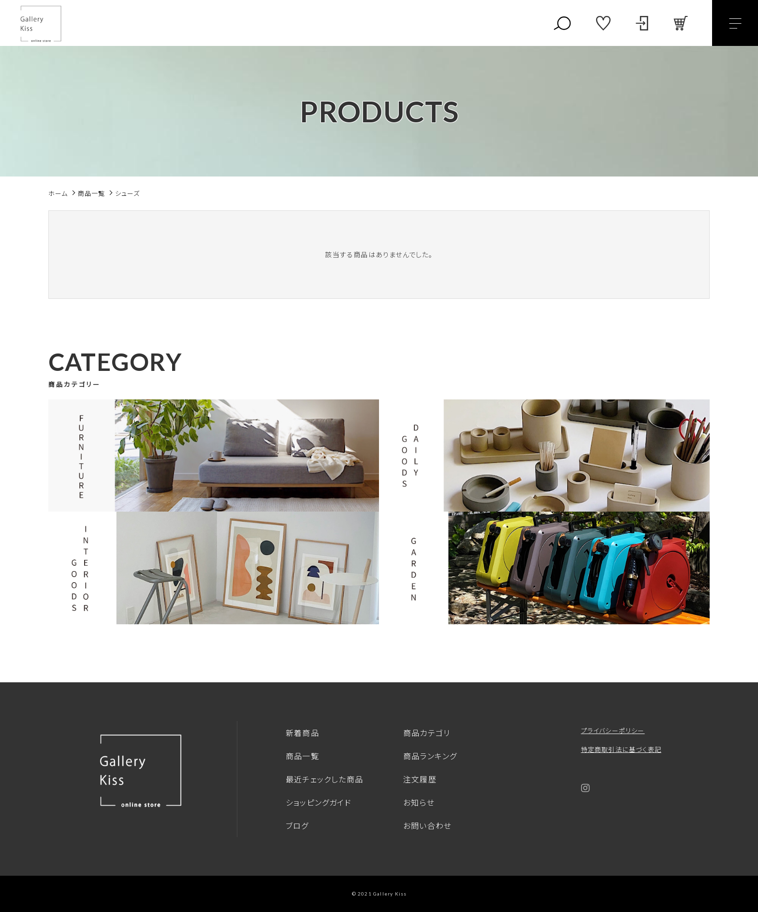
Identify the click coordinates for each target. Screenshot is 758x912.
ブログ (297, 825)
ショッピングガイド (318, 802)
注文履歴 (420, 779)
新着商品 (302, 732)
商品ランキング (430, 756)
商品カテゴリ (426, 732)
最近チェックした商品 (324, 779)
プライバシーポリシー (613, 730)
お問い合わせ (427, 825)
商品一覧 (302, 756)
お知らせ (419, 802)
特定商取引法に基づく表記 (621, 749)
